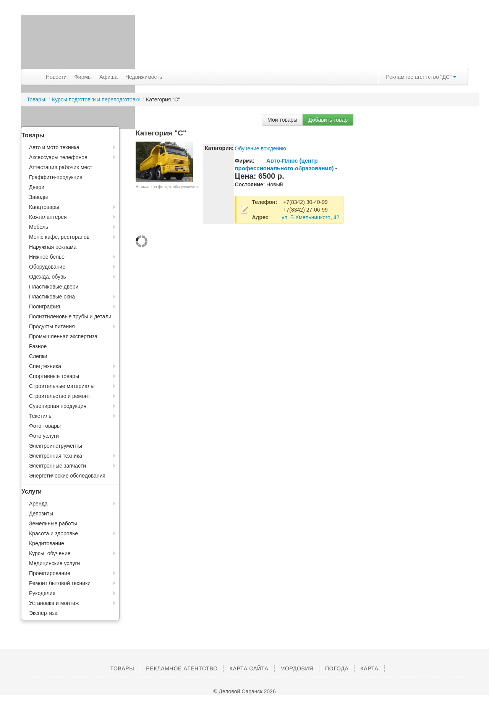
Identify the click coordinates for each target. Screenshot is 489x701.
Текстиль (40, 416)
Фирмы (83, 77)
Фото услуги (44, 436)
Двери (36, 187)
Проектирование (49, 573)
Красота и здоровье (53, 533)
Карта (369, 668)
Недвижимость (143, 77)
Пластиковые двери (53, 287)
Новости (56, 77)
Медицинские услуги (54, 563)
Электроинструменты (55, 446)
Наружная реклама (52, 247)
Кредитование (46, 543)
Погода (336, 668)
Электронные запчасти (57, 466)
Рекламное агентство (181, 668)
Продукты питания (52, 326)
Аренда (38, 503)
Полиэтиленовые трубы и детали (70, 316)
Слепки (38, 356)
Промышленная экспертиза (63, 336)
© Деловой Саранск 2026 (244, 691)
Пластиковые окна (52, 296)
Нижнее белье (47, 257)
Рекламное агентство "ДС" (421, 77)
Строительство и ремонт (59, 396)
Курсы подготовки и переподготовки (96, 99)
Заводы (38, 197)
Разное (38, 346)
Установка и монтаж (54, 603)
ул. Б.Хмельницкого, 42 (310, 217)
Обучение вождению (260, 148)
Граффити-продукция (56, 177)
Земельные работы (53, 523)
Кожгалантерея (48, 217)
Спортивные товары (54, 376)
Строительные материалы (61, 386)
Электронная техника (55, 456)
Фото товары (45, 426)
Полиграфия (44, 306)
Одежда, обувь (47, 277)
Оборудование (47, 267)
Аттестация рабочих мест (60, 167)
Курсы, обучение (50, 553)
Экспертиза (43, 613)
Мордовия (296, 668)
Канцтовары (44, 207)
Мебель (38, 227)
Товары (37, 99)
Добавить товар (328, 120)
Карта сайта (249, 668)
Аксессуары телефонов (58, 157)
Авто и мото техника (54, 147)
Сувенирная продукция (57, 406)
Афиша (108, 77)
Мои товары (282, 120)
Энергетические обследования (67, 476)
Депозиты (41, 513)
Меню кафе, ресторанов (59, 237)
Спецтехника (45, 366)
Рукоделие (42, 593)
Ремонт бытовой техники (60, 583)
